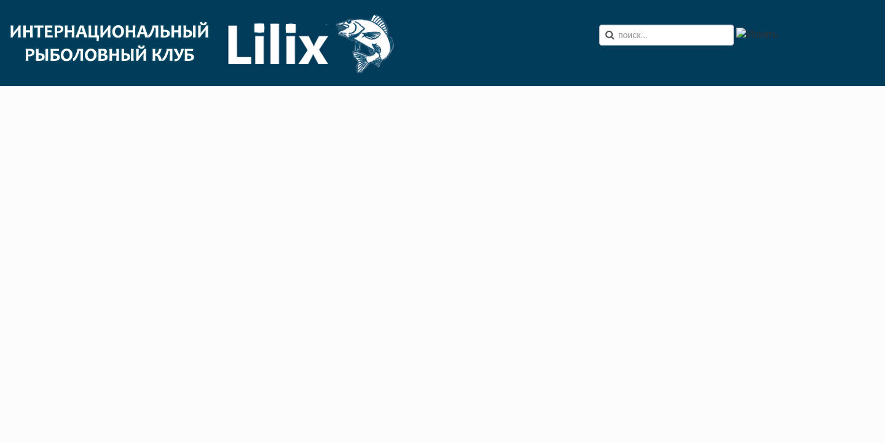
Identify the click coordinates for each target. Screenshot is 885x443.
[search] (666, 35)
